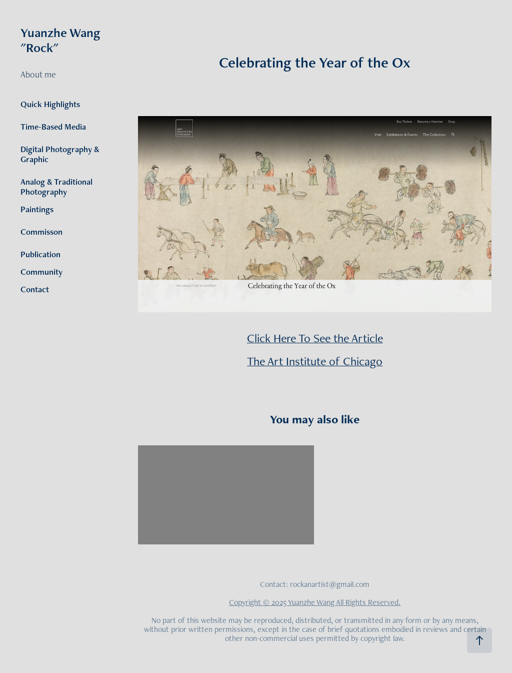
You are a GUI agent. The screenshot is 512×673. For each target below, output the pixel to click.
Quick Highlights (50, 104)
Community (41, 271)
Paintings (37, 209)
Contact (34, 289)
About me (38, 74)
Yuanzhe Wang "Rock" (61, 40)
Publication (40, 254)
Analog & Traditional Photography (56, 186)
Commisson (41, 231)
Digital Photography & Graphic (60, 154)
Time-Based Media (53, 126)
